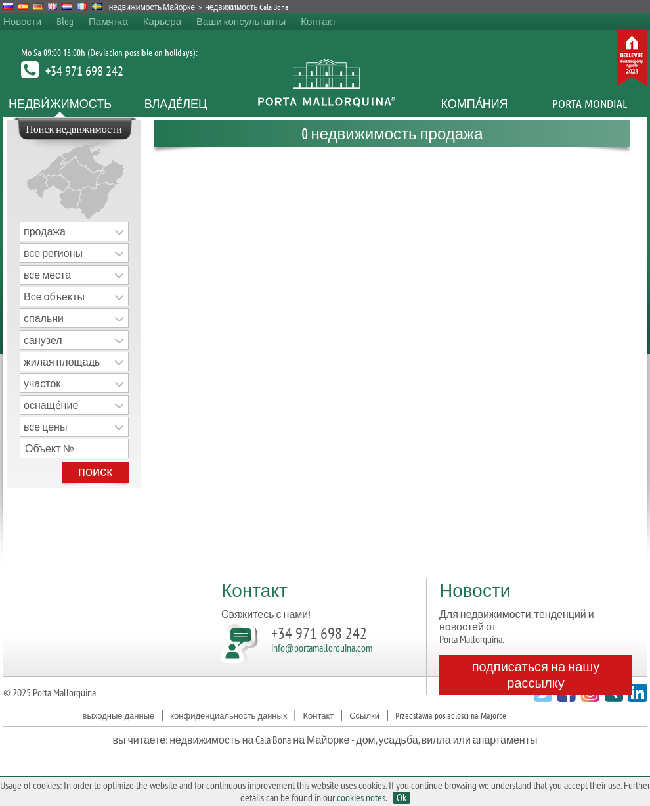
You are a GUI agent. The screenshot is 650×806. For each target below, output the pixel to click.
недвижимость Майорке (152, 6)
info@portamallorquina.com (321, 647)
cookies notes (361, 797)
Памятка (108, 21)
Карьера (162, 21)
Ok (401, 798)
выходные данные (119, 715)
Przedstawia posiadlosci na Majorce (450, 715)
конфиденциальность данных (228, 715)
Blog (65, 21)
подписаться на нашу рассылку (536, 674)
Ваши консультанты (241, 21)
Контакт (318, 21)
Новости (22, 21)
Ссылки (364, 715)
